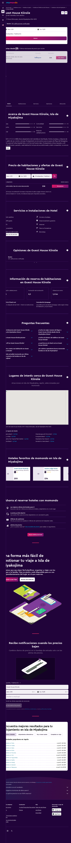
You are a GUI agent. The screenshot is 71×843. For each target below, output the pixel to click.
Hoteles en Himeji (16, 772)
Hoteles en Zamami (16, 775)
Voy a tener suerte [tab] (48, 740)
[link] (38, 539)
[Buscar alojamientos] (3, 11)
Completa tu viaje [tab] (17, 744)
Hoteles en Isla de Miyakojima (16, 9)
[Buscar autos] (3, 15)
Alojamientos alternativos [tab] (31, 740)
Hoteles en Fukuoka (16, 763)
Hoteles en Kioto (15, 760)
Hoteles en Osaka (16, 755)
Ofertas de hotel (13, 7)
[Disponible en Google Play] (58, 820)
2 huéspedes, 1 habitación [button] (19, 34)
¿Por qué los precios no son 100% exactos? (39, 804)
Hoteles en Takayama (17, 777)
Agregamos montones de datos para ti (39, 801)
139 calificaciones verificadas (26, 23)
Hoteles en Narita (15, 770)
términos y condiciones (36, 715)
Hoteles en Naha (15, 758)
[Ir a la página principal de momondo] (11, 2)
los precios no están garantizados (50, 792)
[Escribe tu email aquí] (40, 703)
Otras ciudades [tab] (16, 740)
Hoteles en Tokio (15, 753)
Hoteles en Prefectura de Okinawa (47, 7)
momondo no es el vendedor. (39, 797)
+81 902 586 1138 (15, 21)
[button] (3, 3)
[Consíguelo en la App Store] (58, 824)
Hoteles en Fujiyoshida (17, 767)
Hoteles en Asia (23, 7)
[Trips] (3, 20)
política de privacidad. (52, 715)
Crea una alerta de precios (38, 531)
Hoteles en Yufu (15, 765)
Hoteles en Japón (33, 7)
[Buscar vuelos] (3, 8)
